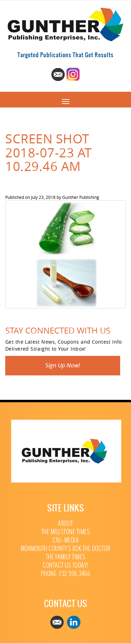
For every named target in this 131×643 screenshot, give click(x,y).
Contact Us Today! (65, 565)
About (65, 523)
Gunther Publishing (80, 197)
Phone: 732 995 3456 (65, 573)
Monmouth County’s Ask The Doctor (66, 548)
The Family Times (66, 557)
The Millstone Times (65, 532)
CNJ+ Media (65, 540)
